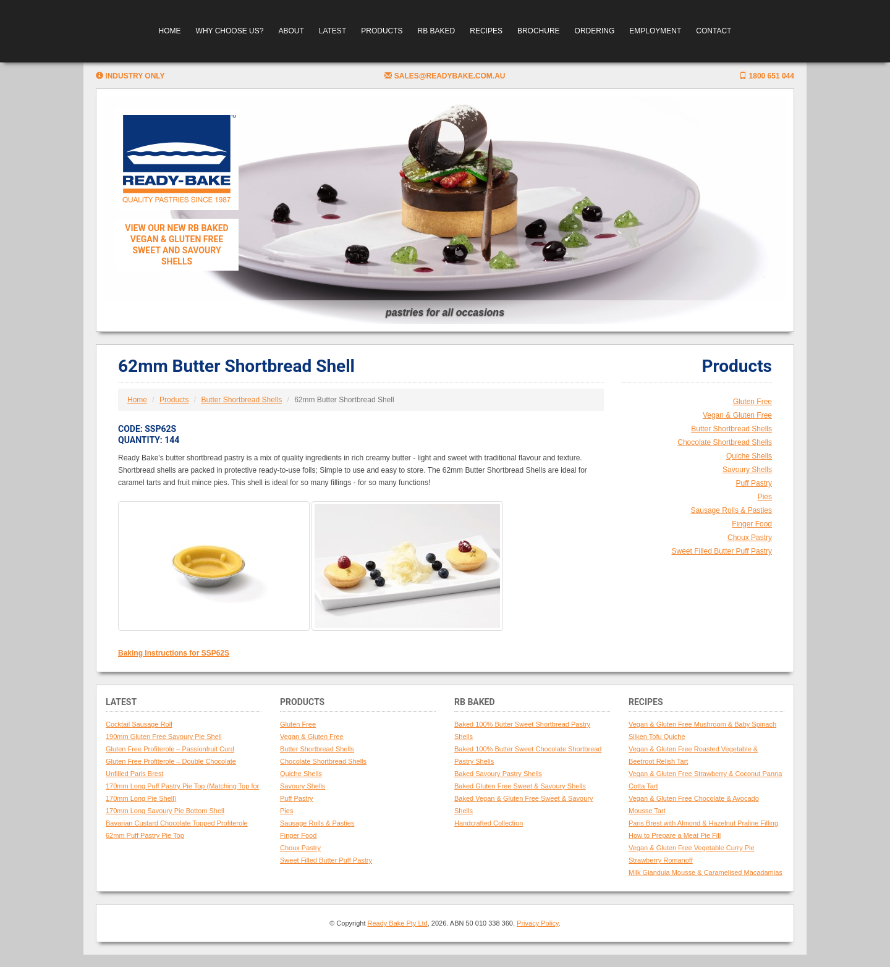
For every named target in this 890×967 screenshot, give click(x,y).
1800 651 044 (766, 76)
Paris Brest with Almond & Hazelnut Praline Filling (703, 823)
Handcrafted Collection (488, 823)
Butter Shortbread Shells (241, 399)
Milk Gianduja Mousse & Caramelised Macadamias (705, 872)
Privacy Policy (538, 923)
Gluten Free (752, 401)
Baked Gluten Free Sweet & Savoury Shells (520, 786)
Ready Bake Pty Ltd (398, 923)
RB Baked (437, 31)
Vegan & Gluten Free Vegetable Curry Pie (692, 847)
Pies (765, 496)
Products (381, 31)
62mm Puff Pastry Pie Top (145, 835)
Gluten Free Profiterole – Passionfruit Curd (170, 749)
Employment (655, 31)
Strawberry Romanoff (661, 860)
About (290, 31)
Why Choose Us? (230, 31)
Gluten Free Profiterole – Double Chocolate (171, 761)
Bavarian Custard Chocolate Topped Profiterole (177, 823)
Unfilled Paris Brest (135, 773)
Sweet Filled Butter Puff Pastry (721, 551)
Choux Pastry (749, 537)
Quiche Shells (749, 456)
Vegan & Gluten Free (737, 415)
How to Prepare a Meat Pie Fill (675, 835)
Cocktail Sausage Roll (139, 724)
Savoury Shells (747, 469)
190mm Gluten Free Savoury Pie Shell (164, 736)
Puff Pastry (754, 483)
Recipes (486, 31)
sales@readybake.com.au (444, 76)
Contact (713, 31)
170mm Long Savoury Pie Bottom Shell (165, 810)
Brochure (538, 31)
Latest (332, 31)
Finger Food (752, 524)
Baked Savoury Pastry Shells (498, 773)
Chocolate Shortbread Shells (724, 442)
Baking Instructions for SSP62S (173, 653)
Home (170, 31)
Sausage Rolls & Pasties (731, 510)
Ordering (595, 31)
